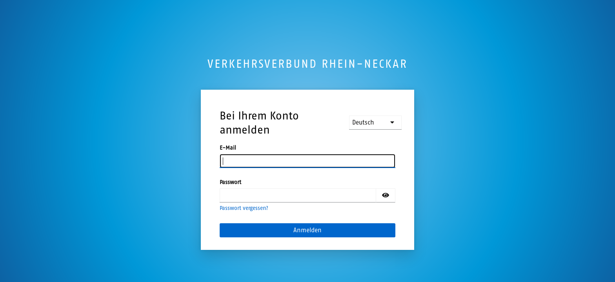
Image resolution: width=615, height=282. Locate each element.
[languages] (375, 123)
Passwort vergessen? (244, 208)
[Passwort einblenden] (385, 195)
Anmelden (307, 230)
